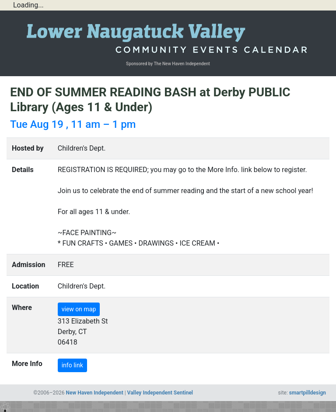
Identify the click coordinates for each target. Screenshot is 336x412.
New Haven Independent (94, 393)
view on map (79, 309)
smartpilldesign (307, 393)
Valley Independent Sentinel (160, 393)
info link (72, 365)
